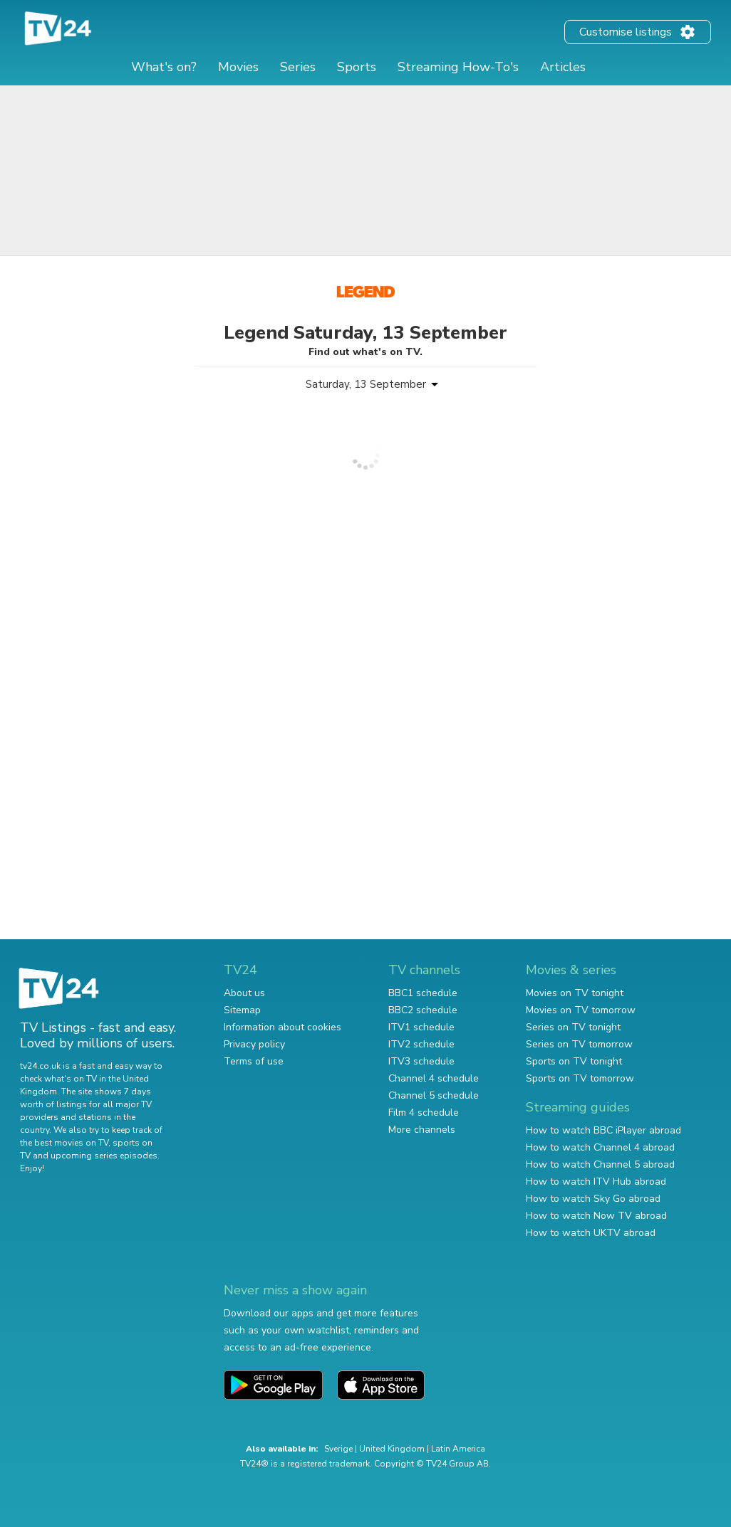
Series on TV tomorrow (579, 1044)
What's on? (164, 66)
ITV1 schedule (421, 1027)
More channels (421, 1129)
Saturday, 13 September (366, 384)
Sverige (338, 1448)
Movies (238, 66)
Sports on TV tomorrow (580, 1078)
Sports (356, 66)
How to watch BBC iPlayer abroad (603, 1130)
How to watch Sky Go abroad (593, 1198)
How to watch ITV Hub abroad (596, 1181)
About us (244, 993)
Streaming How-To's (458, 66)
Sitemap (242, 1010)
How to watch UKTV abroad (590, 1233)
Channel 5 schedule (433, 1095)
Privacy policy (254, 1044)
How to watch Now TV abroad (596, 1215)
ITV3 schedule (421, 1061)
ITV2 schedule (421, 1044)
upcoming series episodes (104, 1155)
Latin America (458, 1448)
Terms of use (254, 1061)
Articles (563, 66)
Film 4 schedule (423, 1112)
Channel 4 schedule (433, 1078)
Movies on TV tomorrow (581, 1010)
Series (298, 66)
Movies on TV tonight (574, 993)
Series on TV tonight (573, 1027)
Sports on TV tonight (574, 1061)
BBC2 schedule (422, 1010)
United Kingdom (392, 1448)
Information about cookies (282, 1027)
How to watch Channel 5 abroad (600, 1164)
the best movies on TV (64, 1142)
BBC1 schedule (422, 993)
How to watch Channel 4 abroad (600, 1147)
